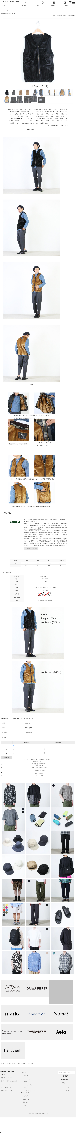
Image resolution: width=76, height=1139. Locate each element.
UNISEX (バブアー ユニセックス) (25, 1063)
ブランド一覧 (65, 1087)
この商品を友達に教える (39, 770)
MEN (38, 5)
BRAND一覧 (4, 10)
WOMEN (23, 5)
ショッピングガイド (26, 1092)
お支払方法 (25, 1096)
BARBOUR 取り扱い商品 (31, 548)
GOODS (67, 5)
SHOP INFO (29, 10)
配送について (26, 1099)
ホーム (2, 1063)
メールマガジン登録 (27, 1085)
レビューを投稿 (39, 775)
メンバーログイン (27, 1079)
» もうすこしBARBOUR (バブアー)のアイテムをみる (38, 759)
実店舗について (65, 1083)
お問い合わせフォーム (6, 1090)
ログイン (27, 2)
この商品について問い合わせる (39, 767)
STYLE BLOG (65, 10)
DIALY (47, 10)
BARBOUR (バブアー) (8, 13)
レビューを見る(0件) (39, 773)
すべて (3, 5)
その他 (24, 1105)
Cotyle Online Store (33, 1113)
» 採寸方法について (38, 761)
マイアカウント (26, 1088)
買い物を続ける (39, 765)
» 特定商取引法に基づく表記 (38, 763)
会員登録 (25, 1082)
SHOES (53, 5)
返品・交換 (25, 1102)
